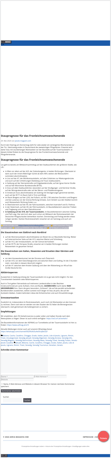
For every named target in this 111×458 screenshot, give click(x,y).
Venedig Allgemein (39, 338)
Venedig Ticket (51, 340)
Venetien (52, 345)
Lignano (64, 335)
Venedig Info (67, 338)
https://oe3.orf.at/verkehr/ (57, 318)
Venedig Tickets (64, 340)
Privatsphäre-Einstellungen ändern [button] (32, 446)
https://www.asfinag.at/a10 (18, 325)
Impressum (88, 437)
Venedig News (39, 340)
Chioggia (27, 335)
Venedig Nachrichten (24, 340)
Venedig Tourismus (40, 345)
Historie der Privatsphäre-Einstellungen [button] (58, 446)
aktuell (18, 343)
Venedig (28, 345)
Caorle (12, 335)
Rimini (70, 335)
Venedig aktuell (25, 338)
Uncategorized (12, 338)
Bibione (6, 335)
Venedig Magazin (8, 340)
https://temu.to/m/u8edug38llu (31, 225)
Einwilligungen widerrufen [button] (80, 446)
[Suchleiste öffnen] (2, 44)
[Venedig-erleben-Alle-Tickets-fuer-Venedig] (44, 36)
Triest (3, 338)
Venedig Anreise (54, 338)
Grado (34, 335)
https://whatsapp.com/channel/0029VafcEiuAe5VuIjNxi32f (24, 331)
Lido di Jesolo (54, 335)
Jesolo (46, 335)
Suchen (6, 397)
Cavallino (19, 335)
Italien (40, 335)
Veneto (60, 345)
